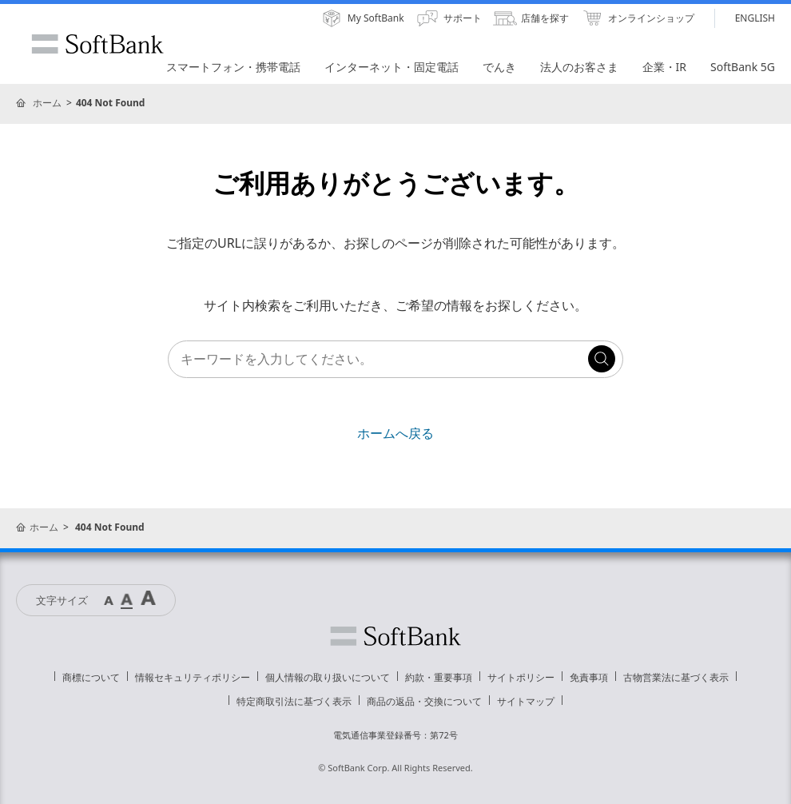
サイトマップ (525, 701)
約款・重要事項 (438, 677)
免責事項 (589, 677)
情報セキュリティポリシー (192, 677)
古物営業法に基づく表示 (676, 677)
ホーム (47, 102)
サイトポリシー (520, 677)
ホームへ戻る (395, 433)
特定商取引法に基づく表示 (294, 701)
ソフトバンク (395, 636)
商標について (91, 677)
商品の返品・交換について (424, 701)
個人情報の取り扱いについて (327, 677)
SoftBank (97, 44)
